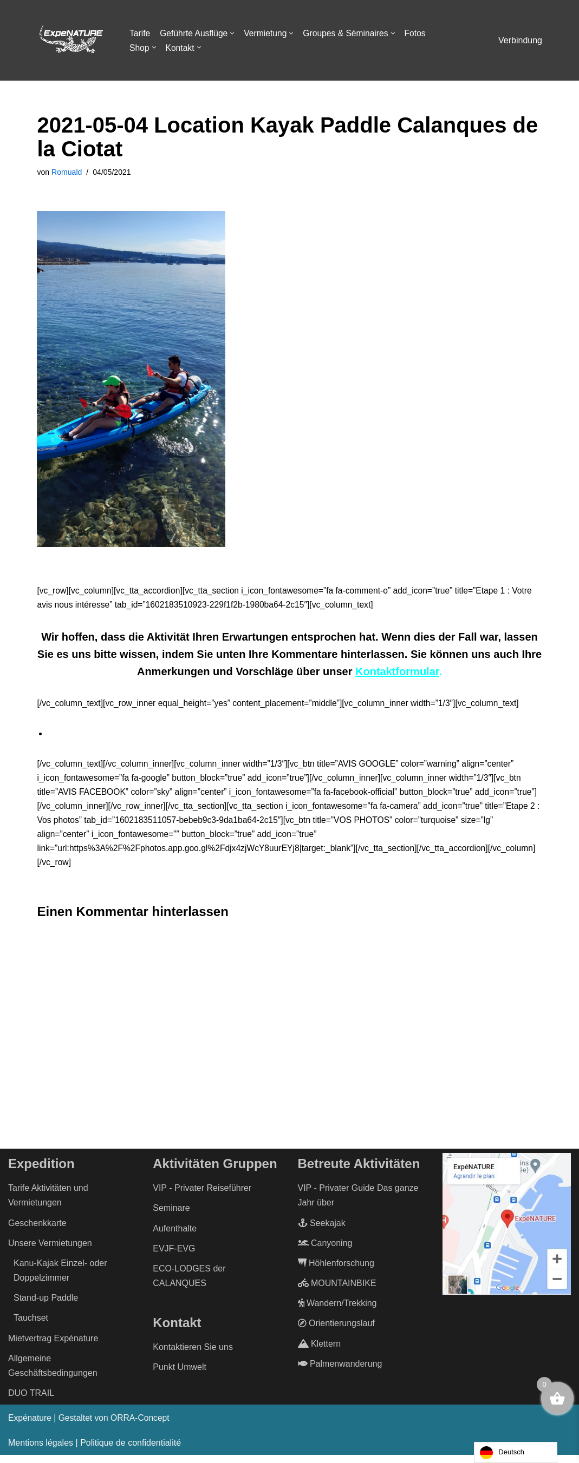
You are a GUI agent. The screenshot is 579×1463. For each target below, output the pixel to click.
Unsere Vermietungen (50, 1251)
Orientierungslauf (336, 1331)
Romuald (67, 172)
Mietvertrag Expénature (53, 1346)
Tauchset (31, 1326)
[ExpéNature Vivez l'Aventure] (70, 40)
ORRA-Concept (143, 1426)
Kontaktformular (397, 674)
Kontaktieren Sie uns (193, 1355)
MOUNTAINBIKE (337, 1291)
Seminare (171, 1216)
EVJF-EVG (174, 1256)
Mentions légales (40, 1451)
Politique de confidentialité (130, 1451)
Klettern (319, 1351)
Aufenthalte (175, 1236)
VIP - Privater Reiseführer (202, 1196)
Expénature (30, 1426)
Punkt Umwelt (179, 1375)
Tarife (140, 33)
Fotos (420, 33)
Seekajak (322, 1231)
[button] (234, 33)
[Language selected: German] (515, 1452)
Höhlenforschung (336, 1271)
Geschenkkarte (37, 1231)
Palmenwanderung (340, 1371)
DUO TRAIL (31, 1401)
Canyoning (325, 1251)
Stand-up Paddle (46, 1306)
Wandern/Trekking (337, 1311)
